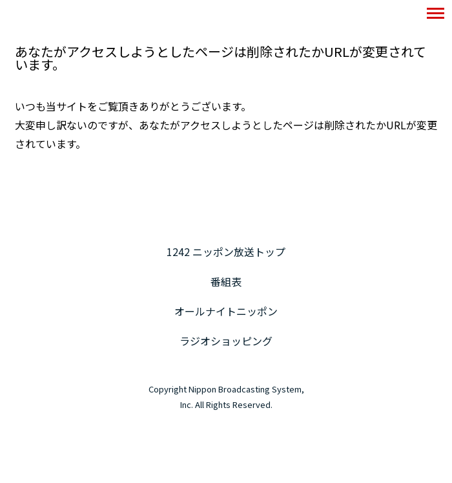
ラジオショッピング (226, 341)
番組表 (226, 281)
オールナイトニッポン (226, 311)
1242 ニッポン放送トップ (226, 251)
